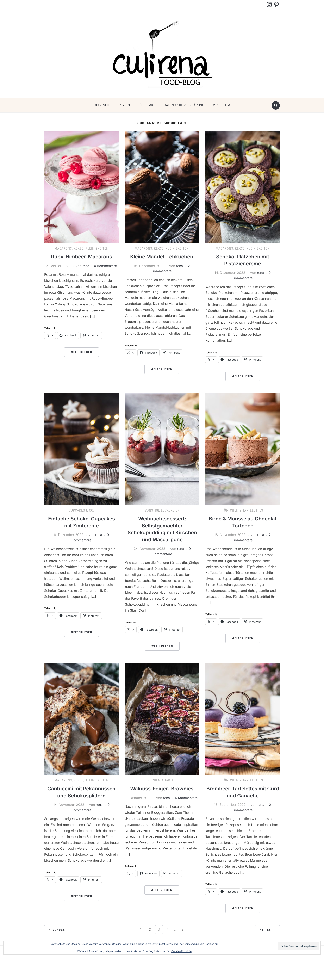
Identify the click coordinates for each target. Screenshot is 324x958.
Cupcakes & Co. (81, 510)
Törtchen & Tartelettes (242, 510)
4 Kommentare (186, 798)
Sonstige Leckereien (162, 510)
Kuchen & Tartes (162, 780)
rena (85, 266)
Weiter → (267, 929)
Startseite (103, 105)
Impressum (221, 105)
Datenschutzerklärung (184, 105)
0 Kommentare (105, 266)
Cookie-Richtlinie (181, 951)
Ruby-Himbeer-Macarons (81, 257)
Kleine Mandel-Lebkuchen (161, 257)
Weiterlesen (81, 352)
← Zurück (57, 929)
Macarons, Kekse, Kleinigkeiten (81, 249)
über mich (148, 105)
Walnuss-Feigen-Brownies (161, 789)
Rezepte (125, 105)
